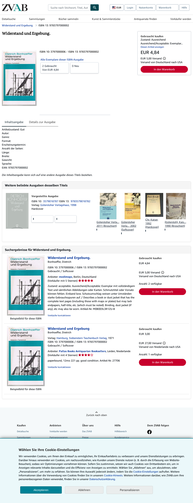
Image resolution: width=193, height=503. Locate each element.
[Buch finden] (94, 7)
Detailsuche (8, 18)
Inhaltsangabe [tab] (14, 122)
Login (130, 7)
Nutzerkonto (146, 7)
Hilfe (184, 7)
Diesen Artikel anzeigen (152, 46)
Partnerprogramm (59, 437)
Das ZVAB (87, 431)
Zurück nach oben (96, 415)
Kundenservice (122, 437)
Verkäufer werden (180, 18)
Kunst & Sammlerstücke (106, 18)
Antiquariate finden (145, 18)
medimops (65, 276)
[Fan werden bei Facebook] (149, 432)
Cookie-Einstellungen (145, 471)
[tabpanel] (68, 152)
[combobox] (69, 7)
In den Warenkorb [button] (164, 69)
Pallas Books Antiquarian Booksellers (82, 351)
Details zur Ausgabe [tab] (42, 122)
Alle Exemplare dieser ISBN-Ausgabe (62, 59)
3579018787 (51, 201)
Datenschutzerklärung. (102, 479)
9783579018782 (80, 201)
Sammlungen (37, 18)
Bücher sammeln (68, 18)
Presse (85, 437)
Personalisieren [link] (129, 490)
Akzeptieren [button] (41, 490)
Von (54, 67)
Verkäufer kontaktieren (59, 315)
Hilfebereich (121, 431)
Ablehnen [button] (84, 490)
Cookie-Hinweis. (113, 475)
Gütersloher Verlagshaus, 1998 (58, 204)
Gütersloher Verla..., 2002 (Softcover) (128, 225)
